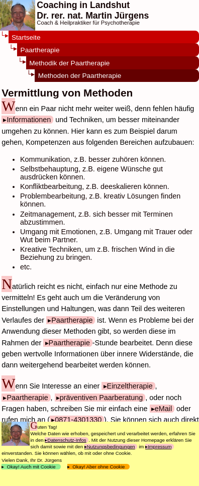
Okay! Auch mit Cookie (31, 466)
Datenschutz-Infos (66, 440)
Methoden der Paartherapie (80, 75)
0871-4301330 (78, 420)
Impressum (159, 446)
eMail (163, 409)
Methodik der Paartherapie (69, 63)
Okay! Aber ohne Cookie (99, 466)
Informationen (29, 120)
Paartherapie (40, 50)
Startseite (26, 37)
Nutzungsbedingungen (111, 446)
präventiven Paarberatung (101, 398)
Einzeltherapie (130, 386)
